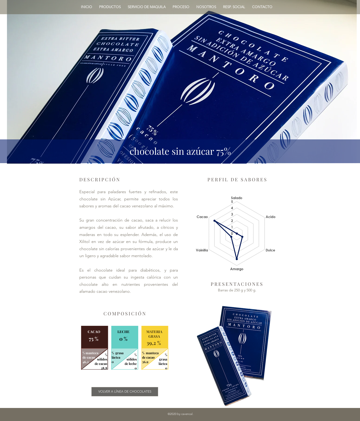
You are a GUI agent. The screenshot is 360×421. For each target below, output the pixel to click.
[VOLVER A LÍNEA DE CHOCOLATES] (124, 391)
